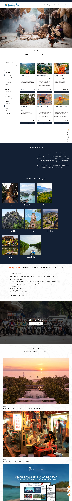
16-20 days (8, 75)
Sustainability (45, 460)
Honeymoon (8, 106)
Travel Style (47, 5)
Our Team (37, 460)
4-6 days (7, 79)
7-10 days (8, 82)
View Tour (28, 92)
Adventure (8, 91)
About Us (30, 460)
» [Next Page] (67, 140)
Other (6, 84)
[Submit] (16, 65)
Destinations (37, 5)
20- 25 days (8, 77)
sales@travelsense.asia (18, 1)
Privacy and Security (63, 460)
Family (7, 101)
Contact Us (53, 460)
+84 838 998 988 (7, 1)
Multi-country (8, 108)
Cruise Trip (8, 96)
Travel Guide (58, 5)
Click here (30, 453)
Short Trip (7, 113)
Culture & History (9, 99)
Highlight (7, 103)
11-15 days (8, 72)
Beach (7, 94)
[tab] (13, 267)
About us (67, 5)
